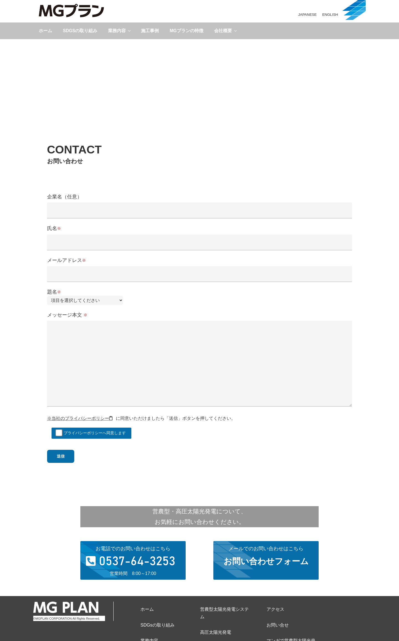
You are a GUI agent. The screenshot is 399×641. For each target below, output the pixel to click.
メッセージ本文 (199, 359)
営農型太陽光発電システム (224, 613)
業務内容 (120, 30)
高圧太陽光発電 (215, 632)
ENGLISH (330, 14)
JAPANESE (307, 14)
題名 (85, 296)
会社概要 (226, 30)
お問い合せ (278, 625)
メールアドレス (199, 267)
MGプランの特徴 (186, 30)
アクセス (275, 609)
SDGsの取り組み (80, 30)
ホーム (45, 30)
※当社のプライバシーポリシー (79, 418)
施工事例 (150, 30)
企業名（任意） (199, 203)
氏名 (199, 235)
